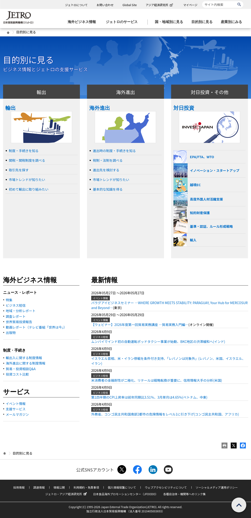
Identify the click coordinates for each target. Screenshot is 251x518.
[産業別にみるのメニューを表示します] (233, 22)
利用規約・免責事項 (86, 487)
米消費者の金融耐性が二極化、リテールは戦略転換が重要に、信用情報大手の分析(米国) (156, 380)
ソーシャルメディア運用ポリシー (217, 487)
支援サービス (16, 409)
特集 (9, 300)
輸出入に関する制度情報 (24, 357)
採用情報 (19, 487)
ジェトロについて (76, 5)
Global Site (130, 5)
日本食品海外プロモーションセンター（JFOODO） (125, 494)
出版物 (11, 332)
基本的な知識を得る (108, 189)
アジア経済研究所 (160, 5)
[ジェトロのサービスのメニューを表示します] (123, 22)
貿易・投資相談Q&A (21, 368)
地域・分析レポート (21, 310)
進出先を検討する (106, 170)
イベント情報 (16, 403)
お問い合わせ (105, 5)
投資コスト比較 (17, 374)
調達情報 (39, 487)
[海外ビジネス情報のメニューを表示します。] (83, 22)
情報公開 (59, 487)
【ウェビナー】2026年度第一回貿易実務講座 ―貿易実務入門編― (139, 324)
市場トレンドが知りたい (27, 179)
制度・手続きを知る (24, 150)
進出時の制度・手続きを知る (114, 150)
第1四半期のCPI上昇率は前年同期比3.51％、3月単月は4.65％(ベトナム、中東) (149, 397)
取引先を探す (19, 170)
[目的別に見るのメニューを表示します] (203, 22)
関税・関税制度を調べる (27, 160)
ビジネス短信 (16, 305)
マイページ (190, 5)
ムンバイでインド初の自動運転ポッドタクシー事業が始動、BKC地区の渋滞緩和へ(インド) (158, 341)
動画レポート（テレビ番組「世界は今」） (36, 327)
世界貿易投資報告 (19, 321)
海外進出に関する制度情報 (25, 363)
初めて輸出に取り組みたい (29, 189)
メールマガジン (17, 414)
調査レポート (16, 316)
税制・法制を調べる (108, 160)
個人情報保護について (122, 487)
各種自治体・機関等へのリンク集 (184, 494)
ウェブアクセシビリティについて (166, 487)
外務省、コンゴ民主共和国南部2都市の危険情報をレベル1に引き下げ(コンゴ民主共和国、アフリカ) (165, 414)
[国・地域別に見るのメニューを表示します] (170, 22)
